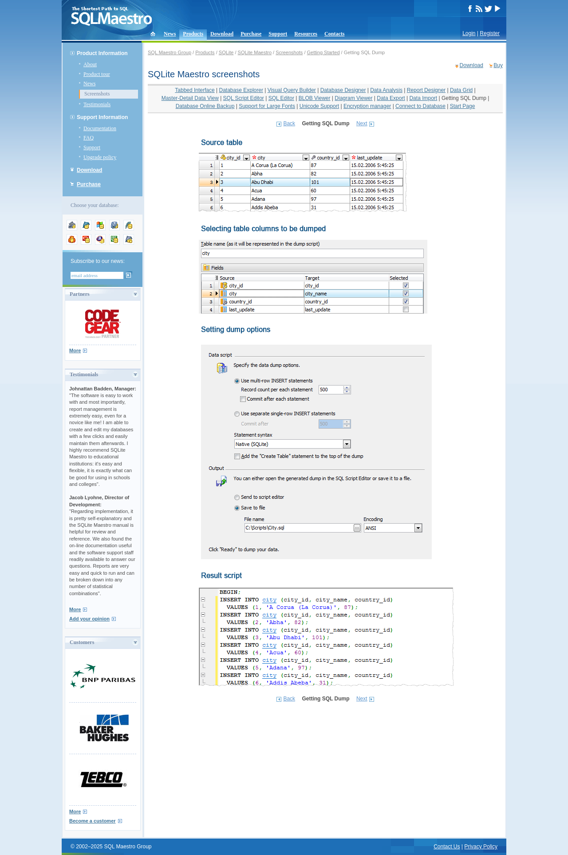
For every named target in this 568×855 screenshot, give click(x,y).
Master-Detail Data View (190, 98)
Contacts (334, 34)
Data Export (391, 98)
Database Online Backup (205, 106)
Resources (305, 34)
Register (490, 33)
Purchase (251, 34)
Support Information (102, 117)
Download (221, 34)
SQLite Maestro (255, 52)
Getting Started (323, 52)
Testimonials (96, 104)
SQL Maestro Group (169, 52)
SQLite (226, 52)
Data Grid (461, 90)
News (170, 34)
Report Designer (426, 90)
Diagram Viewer (353, 98)
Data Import (423, 98)
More (75, 350)
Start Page (462, 106)
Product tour (96, 74)
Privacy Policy (480, 846)
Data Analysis (386, 90)
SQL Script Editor (243, 98)
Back (289, 123)
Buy (498, 65)
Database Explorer (241, 90)
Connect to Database (420, 106)
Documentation (99, 128)
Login (468, 33)
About (90, 64)
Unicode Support (319, 106)
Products (193, 34)
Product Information (102, 53)
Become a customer (92, 820)
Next (361, 123)
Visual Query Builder (292, 90)
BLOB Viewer (315, 98)
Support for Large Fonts (267, 106)
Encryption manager (367, 106)
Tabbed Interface (194, 90)
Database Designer (343, 90)
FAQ (88, 138)
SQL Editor (281, 98)
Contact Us (447, 846)
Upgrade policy (99, 157)
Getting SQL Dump (464, 98)
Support (277, 34)
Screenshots (97, 94)
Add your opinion (89, 618)
